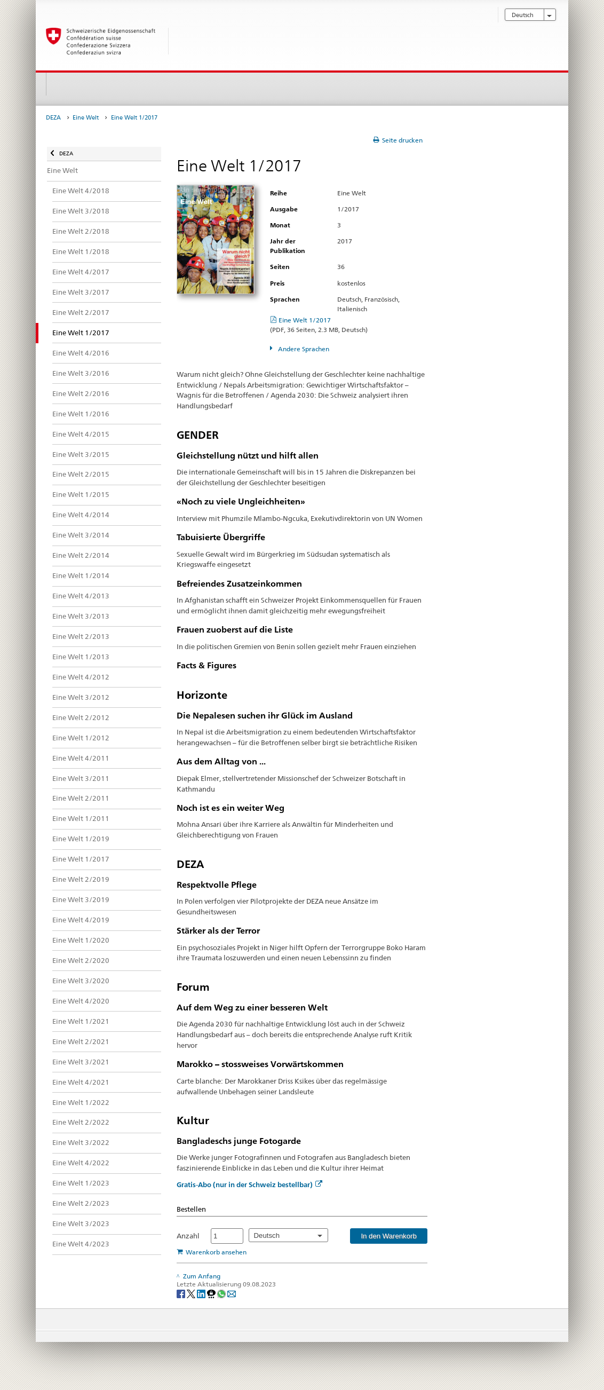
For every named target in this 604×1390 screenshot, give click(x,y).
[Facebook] (182, 1293)
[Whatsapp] (222, 1293)
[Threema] (212, 1293)
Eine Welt (86, 117)
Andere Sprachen (302, 349)
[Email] (231, 1293)
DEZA (53, 117)
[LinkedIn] (202, 1293)
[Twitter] (192, 1293)
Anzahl (188, 1235)
